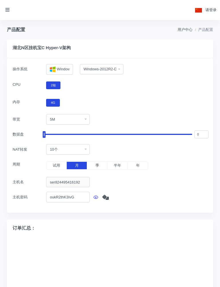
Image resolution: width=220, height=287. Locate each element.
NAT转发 (20, 149)
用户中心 (185, 29)
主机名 (18, 182)
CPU (16, 84)
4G (53, 102)
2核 (53, 85)
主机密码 (20, 197)
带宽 (16, 119)
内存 (16, 102)
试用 (56, 165)
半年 (117, 165)
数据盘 (18, 134)
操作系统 (20, 69)
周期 (16, 164)
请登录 (211, 10)
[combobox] (59, 69)
